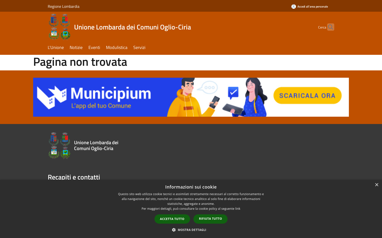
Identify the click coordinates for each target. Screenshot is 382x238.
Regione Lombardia (63, 6)
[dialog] (191, 209)
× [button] (376, 185)
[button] (191, 229)
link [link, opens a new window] (237, 209)
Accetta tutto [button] (172, 219)
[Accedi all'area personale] (309, 6)
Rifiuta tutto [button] (210, 219)
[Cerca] (328, 27)
